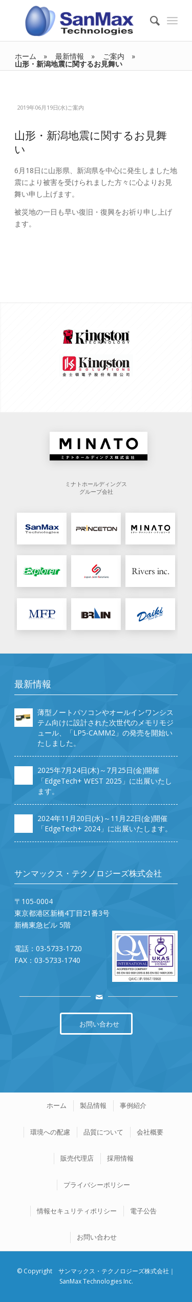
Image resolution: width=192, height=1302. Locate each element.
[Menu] (172, 20)
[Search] (150, 20)
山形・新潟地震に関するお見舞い (90, 142)
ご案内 (75, 107)
